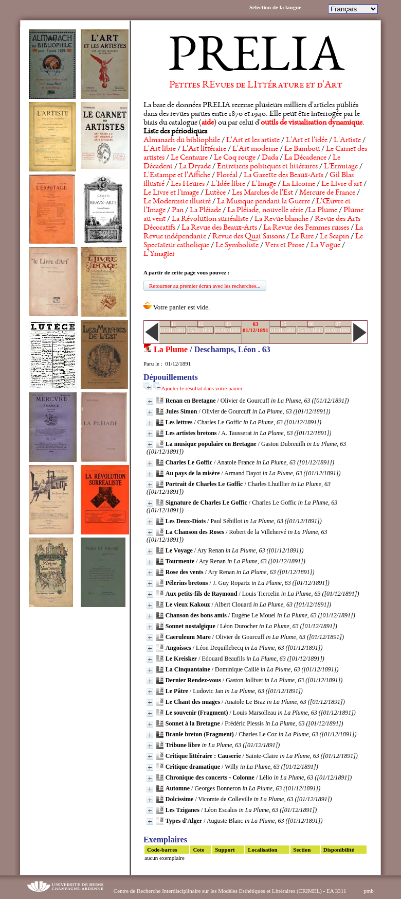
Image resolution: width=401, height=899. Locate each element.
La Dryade (195, 167)
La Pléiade (205, 210)
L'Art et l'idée (306, 140)
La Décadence (305, 158)
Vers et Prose (284, 245)
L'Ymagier (159, 254)
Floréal (227, 175)
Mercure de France (327, 193)
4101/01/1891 (173, 327)
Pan (178, 210)
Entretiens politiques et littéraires (267, 167)
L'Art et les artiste (253, 140)
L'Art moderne (255, 149)
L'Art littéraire (204, 149)
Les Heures (188, 184)
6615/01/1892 (310, 327)
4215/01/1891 (200, 327)
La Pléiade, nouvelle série (265, 210)
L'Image (263, 184)
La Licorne (298, 184)
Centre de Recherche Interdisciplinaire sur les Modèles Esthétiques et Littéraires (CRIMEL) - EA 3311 (230, 891)
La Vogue (325, 245)
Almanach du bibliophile (181, 140)
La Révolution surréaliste (210, 219)
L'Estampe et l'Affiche (176, 175)
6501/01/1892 (283, 327)
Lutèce (215, 193)
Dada (270, 158)
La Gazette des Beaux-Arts (283, 175)
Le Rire (302, 237)
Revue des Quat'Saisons (248, 237)
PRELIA (256, 59)
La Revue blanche (281, 219)
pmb (368, 891)
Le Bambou (302, 149)
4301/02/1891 (228, 327)
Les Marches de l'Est (262, 193)
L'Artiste (347, 140)
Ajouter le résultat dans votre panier (202, 388)
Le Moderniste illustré (177, 202)
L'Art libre (159, 149)
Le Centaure (189, 158)
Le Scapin (334, 237)
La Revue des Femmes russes (306, 228)
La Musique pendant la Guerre (263, 202)
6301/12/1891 (255, 327)
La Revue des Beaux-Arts (219, 228)
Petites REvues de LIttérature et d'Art (255, 85)
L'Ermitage (341, 167)
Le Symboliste (237, 245)
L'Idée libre (228, 184)
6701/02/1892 (338, 327)
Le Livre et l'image (171, 193)
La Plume (322, 210)
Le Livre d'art (341, 184)
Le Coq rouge (235, 158)
